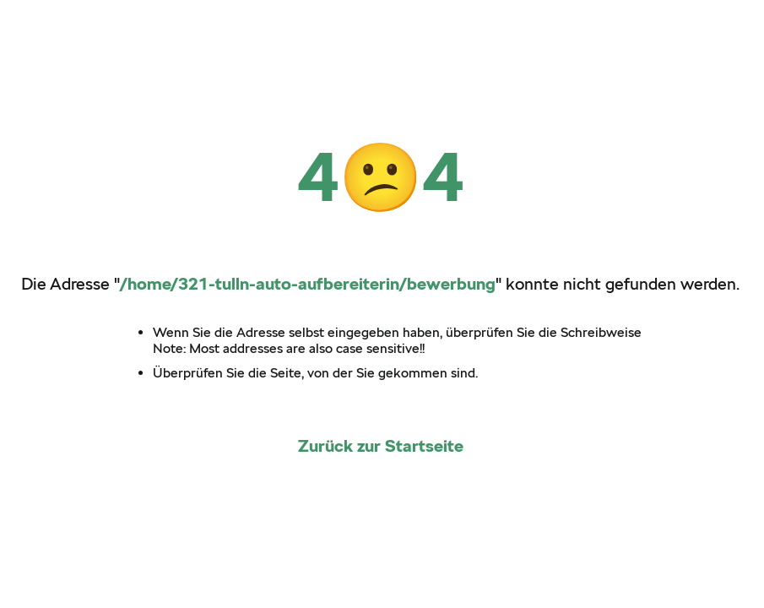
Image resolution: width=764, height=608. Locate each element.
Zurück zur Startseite (380, 446)
